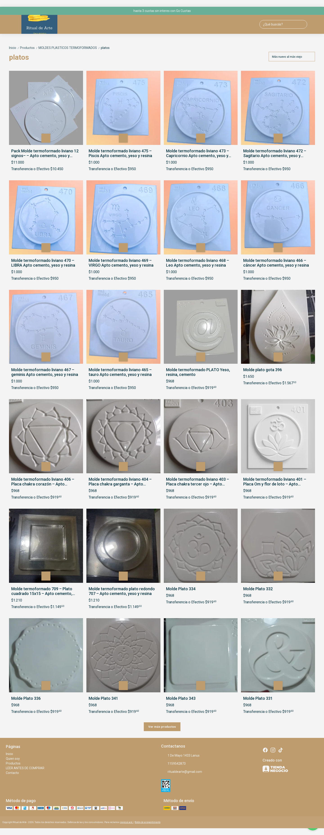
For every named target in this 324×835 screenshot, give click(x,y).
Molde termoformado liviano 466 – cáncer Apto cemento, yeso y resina (276, 263)
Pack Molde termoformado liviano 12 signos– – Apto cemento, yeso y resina (45, 153)
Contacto (12, 773)
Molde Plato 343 (181, 698)
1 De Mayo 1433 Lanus (180, 755)
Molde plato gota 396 (262, 369)
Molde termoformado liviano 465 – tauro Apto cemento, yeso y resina (120, 372)
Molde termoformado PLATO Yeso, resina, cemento (198, 372)
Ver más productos (162, 726)
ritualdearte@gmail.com (181, 771)
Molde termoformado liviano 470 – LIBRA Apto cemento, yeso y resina (43, 263)
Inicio (14, 48)
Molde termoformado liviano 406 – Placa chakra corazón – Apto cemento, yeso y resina (42, 481)
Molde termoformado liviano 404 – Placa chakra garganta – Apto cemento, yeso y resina (120, 481)
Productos (29, 48)
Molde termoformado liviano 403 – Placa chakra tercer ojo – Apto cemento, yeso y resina (197, 481)
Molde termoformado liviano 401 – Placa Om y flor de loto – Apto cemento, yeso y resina (274, 481)
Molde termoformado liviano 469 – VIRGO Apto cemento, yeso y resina (121, 263)
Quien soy (13, 758)
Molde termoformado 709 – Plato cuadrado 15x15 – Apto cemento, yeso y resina (41, 591)
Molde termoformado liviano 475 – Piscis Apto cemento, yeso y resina (120, 153)
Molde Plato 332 (258, 588)
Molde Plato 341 (103, 698)
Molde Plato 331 (258, 698)
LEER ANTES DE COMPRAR (25, 768)
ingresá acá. (126, 822)
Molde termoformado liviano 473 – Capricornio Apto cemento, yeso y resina (197, 153)
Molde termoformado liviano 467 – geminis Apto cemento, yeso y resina (44, 372)
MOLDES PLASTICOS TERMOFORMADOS (69, 48)
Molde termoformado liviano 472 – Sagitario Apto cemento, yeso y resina (274, 153)
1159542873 (173, 763)
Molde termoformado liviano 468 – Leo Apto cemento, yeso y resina (197, 263)
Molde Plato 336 (26, 698)
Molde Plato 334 (181, 588)
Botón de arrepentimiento (147, 822)
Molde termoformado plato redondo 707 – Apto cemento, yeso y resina (122, 591)
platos (105, 48)
